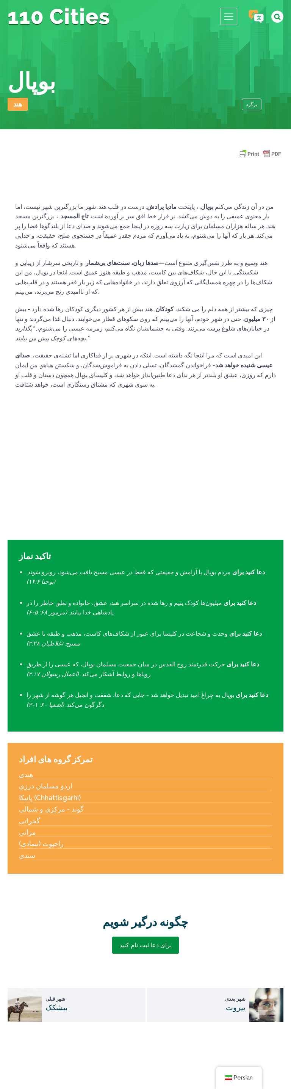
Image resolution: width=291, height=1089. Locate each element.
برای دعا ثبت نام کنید (145, 945)
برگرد (251, 104)
